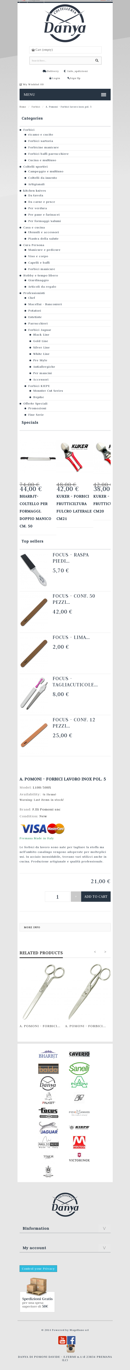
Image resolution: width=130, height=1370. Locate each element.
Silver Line (41, 347)
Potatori (34, 310)
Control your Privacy (38, 1268)
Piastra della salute (43, 238)
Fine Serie (36, 415)
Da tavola (35, 195)
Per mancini (42, 373)
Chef (31, 298)
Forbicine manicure (43, 147)
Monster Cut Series (48, 391)
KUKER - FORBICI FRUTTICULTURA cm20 (109, 504)
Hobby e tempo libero (40, 275)
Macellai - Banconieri (45, 304)
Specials (30, 422)
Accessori (41, 379)
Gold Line (40, 341)
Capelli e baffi (39, 262)
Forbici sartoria (40, 141)
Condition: (29, 816)
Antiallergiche (44, 367)
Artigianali (36, 184)
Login (56, 78)
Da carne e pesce (41, 202)
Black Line (41, 334)
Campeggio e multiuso (45, 171)
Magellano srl (79, 1330)
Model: (26, 787)
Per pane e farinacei (44, 214)
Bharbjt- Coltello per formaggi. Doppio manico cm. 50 (35, 511)
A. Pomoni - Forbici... (40, 1026)
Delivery (53, 71)
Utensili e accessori (43, 232)
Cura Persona (33, 245)
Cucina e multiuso (42, 160)
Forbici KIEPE (39, 386)
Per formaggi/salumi (44, 221)
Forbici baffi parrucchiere (48, 154)
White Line (41, 354)
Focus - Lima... (71, 637)
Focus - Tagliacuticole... (75, 681)
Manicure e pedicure (44, 250)
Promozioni (37, 408)
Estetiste (35, 317)
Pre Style (40, 360)
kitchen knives (34, 190)
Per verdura (37, 208)
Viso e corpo (38, 256)
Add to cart (96, 896)
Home (23, 106)
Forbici (36, 106)
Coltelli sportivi (35, 166)
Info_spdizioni (77, 71)
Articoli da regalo (42, 286)
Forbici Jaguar (39, 330)
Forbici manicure (41, 269)
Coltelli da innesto (42, 178)
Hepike (38, 397)
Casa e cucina (34, 227)
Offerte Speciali (35, 403)
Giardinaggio (38, 280)
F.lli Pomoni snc (46, 809)
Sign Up (75, 78)
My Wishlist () (33, 84)
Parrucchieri (38, 323)
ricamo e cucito (40, 134)
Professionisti (34, 293)
